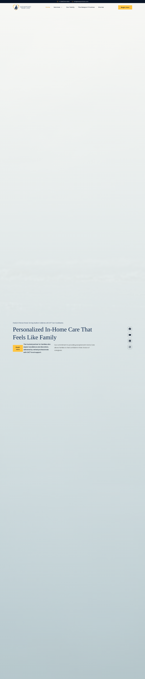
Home (48, 7)
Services (58, 7)
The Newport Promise (86, 7)
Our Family (70, 7)
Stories (101, 7)
